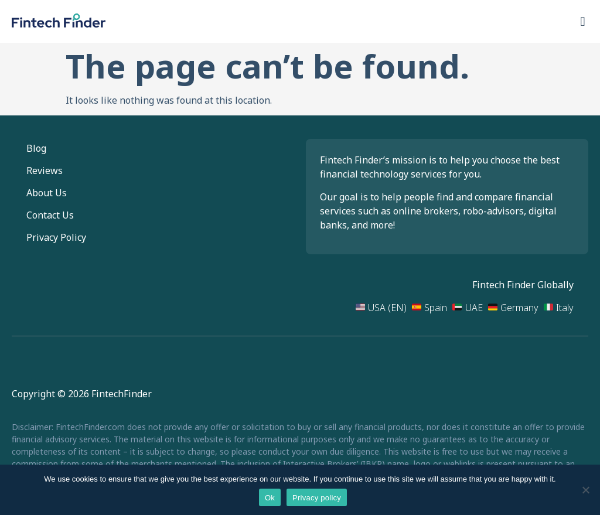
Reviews (44, 170)
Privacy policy (316, 497)
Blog (36, 148)
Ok (270, 497)
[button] (582, 21)
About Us (46, 192)
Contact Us (50, 215)
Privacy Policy (56, 237)
